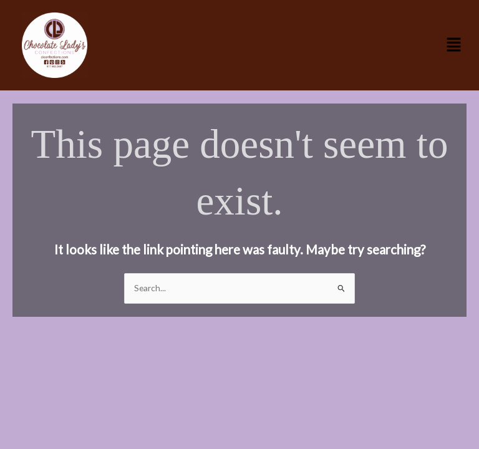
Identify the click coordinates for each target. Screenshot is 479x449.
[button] (454, 45)
